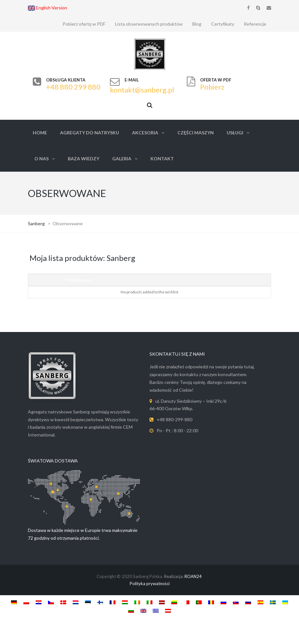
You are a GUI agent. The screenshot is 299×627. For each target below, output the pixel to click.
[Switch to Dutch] (75, 602)
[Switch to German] (14, 602)
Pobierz (212, 86)
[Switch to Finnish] (100, 602)
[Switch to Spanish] (260, 602)
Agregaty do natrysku (89, 132)
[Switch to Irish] (137, 602)
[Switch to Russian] (223, 602)
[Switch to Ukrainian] (285, 602)
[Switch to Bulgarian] (131, 610)
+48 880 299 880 (73, 86)
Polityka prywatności (150, 583)
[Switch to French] (112, 602)
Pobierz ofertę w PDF (84, 24)
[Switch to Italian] (149, 602)
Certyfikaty (222, 24)
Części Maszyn (195, 132)
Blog (196, 24)
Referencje (255, 24)
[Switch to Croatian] (38, 602)
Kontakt (162, 158)
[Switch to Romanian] (211, 602)
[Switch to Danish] (63, 602)
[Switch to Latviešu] (162, 602)
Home (40, 132)
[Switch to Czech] (51, 602)
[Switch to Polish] (26, 602)
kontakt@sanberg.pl (142, 89)
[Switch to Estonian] (88, 602)
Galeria (121, 158)
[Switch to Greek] (156, 610)
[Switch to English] (143, 610)
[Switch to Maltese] (186, 602)
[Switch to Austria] (168, 610)
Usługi (235, 132)
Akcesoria (145, 132)
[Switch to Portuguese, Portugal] (199, 602)
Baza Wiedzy (83, 158)
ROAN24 (193, 576)
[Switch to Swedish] (273, 602)
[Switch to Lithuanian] (174, 602)
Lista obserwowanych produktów (149, 24)
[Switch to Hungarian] (125, 602)
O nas (41, 158)
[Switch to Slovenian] (248, 602)
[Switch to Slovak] (236, 602)
